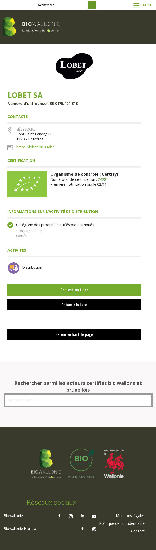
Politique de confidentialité (122, 523)
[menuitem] (130, 515)
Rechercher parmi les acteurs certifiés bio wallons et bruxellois (78, 386)
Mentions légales (130, 515)
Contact (138, 530)
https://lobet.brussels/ (35, 146)
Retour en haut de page (74, 334)
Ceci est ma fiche (74, 290)
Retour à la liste (74, 304)
